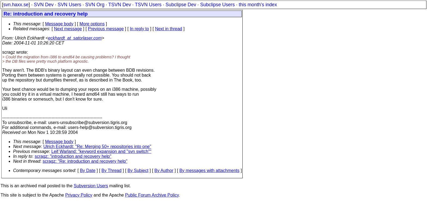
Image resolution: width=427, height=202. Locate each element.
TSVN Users (148, 4)
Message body (59, 24)
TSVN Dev (119, 4)
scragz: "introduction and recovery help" (73, 156)
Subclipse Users (217, 4)
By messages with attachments (209, 170)
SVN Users (69, 4)
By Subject (137, 170)
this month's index (258, 4)
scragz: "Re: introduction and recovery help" (85, 161)
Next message (68, 28)
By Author (163, 170)
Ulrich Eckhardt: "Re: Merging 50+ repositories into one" (97, 146)
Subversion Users (91, 185)
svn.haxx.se (16, 4)
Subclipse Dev (181, 4)
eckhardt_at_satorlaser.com (75, 38)
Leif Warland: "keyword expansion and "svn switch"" (101, 151)
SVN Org (94, 4)
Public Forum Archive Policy (152, 195)
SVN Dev (43, 4)
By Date (87, 170)
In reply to (139, 28)
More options (92, 24)
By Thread (112, 170)
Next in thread (168, 28)
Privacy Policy (78, 195)
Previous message (106, 28)
